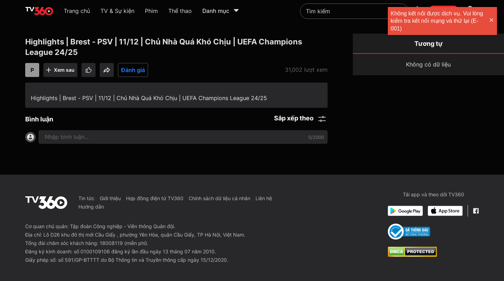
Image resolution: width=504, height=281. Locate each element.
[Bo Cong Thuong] (409, 232)
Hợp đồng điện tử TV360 (154, 198)
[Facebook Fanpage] (476, 211)
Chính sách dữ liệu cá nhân (219, 198)
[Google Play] (405, 211)
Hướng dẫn (91, 207)
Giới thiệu (110, 198)
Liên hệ (263, 198)
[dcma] (412, 254)
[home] (39, 11)
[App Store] (445, 211)
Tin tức (86, 198)
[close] (491, 20)
